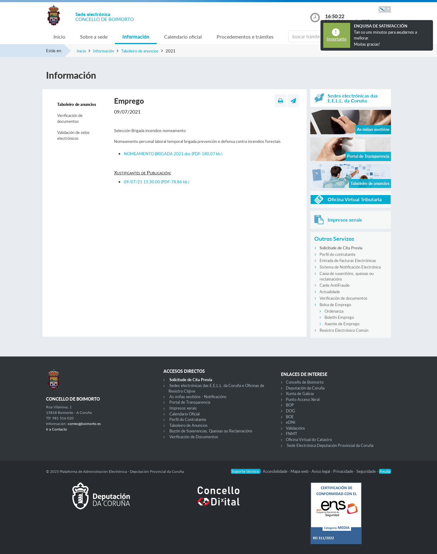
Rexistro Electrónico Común (344, 330)
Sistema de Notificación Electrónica (350, 267)
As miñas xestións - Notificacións (198, 396)
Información (135, 37)
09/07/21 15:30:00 (156, 181)
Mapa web (300, 471)
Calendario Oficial (184, 413)
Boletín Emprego (339, 317)
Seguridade (366, 471)
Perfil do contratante (337, 254)
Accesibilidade (275, 471)
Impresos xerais (183, 408)
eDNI (290, 422)
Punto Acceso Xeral (303, 399)
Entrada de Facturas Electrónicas (348, 260)
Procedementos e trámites (245, 37)
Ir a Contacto (56, 429)
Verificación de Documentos (193, 436)
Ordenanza (334, 311)
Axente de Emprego (342, 323)
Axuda (385, 471)
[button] (385, 9)
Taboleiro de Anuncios (188, 425)
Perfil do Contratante (187, 419)
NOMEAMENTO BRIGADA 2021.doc (173, 153)
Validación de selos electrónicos (73, 135)
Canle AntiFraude (335, 285)
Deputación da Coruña (305, 387)
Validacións (295, 428)
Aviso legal (321, 471)
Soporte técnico (245, 471)
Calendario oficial (183, 37)
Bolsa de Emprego (335, 304)
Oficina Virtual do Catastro (309, 439)
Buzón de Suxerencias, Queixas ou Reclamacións (210, 430)
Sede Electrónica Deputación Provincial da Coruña (330, 445)
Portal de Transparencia (189, 402)
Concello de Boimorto (305, 382)
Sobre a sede (94, 37)
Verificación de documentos (70, 118)
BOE (290, 416)
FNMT (291, 433)
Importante (336, 38)
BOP (290, 404)
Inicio (59, 37)
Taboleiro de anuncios (140, 50)
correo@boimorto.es (84, 423)
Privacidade (343, 471)
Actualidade (330, 291)
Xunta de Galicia (300, 393)
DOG (290, 410)
